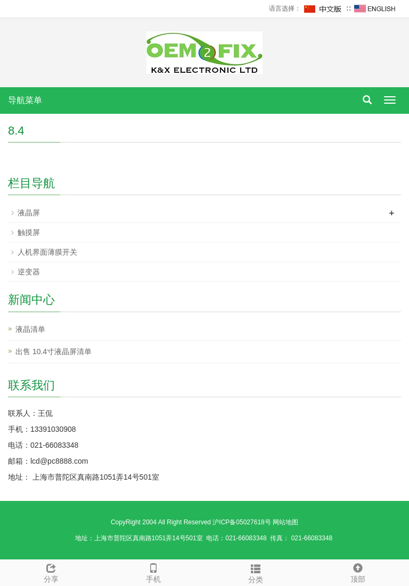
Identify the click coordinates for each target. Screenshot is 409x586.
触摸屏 (29, 232)
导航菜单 (25, 100)
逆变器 (29, 271)
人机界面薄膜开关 (47, 252)
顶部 (358, 571)
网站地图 (285, 522)
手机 (153, 571)
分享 (51, 571)
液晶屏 (29, 212)
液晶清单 (30, 329)
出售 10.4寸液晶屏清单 (53, 351)
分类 (256, 572)
